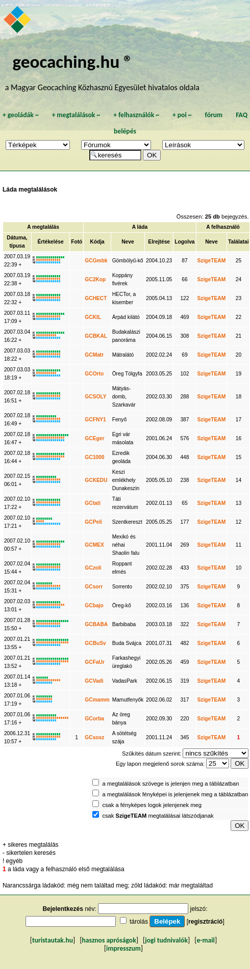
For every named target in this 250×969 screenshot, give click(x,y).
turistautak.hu (52, 940)
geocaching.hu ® (73, 61)
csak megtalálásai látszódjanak (157, 816)
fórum (214, 115)
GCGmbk (96, 260)
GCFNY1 (95, 419)
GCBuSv (95, 643)
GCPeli (93, 522)
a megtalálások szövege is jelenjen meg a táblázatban (170, 783)
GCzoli (93, 568)
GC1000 (94, 457)
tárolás (139, 921)
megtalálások (76, 115)
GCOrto (94, 373)
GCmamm (97, 700)
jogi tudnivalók (166, 940)
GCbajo (94, 605)
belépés (125, 131)
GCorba (94, 718)
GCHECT (96, 298)
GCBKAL (96, 336)
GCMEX (94, 545)
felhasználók (136, 115)
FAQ (241, 115)
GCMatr (94, 355)
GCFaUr (95, 662)
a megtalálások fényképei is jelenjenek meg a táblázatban (175, 794)
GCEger (94, 438)
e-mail (205, 940)
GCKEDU (96, 480)
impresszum (123, 948)
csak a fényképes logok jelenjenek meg (152, 805)
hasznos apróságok (109, 940)
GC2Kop (95, 279)
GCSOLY (95, 396)
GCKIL (93, 317)
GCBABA (96, 624)
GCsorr (94, 586)
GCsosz (94, 737)
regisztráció (205, 921)
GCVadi (94, 681)
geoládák (21, 115)
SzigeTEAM (211, 260)
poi (182, 115)
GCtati (93, 503)
